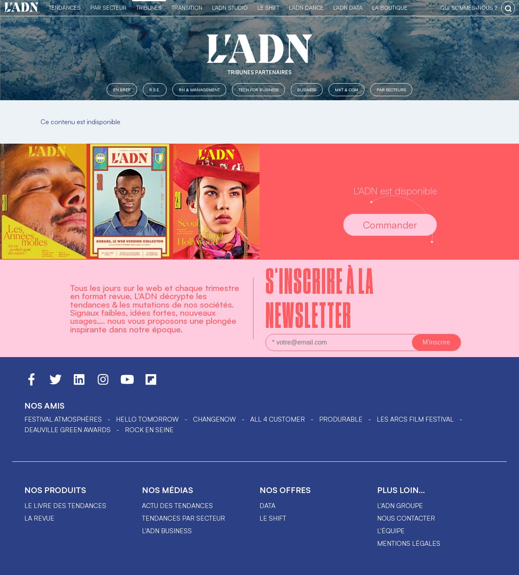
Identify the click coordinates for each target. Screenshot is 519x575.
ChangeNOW (214, 419)
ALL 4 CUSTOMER (277, 419)
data (267, 506)
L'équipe (391, 531)
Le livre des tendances (65, 506)
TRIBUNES (149, 7)
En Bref (122, 89)
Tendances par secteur (183, 518)
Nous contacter (406, 518)
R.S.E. (154, 89)
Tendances (65, 7)
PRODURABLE (340, 419)
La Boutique (389, 7)
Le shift (273, 518)
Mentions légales (408, 543)
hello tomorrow (147, 419)
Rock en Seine (149, 430)
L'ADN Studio (230, 7)
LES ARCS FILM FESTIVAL (415, 419)
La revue (39, 518)
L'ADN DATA (347, 7)
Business (306, 89)
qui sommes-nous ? (468, 7)
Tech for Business (258, 89)
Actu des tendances (177, 506)
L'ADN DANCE (306, 7)
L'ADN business (167, 531)
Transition (187, 7)
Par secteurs (391, 89)
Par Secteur (108, 7)
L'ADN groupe (400, 506)
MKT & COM (346, 89)
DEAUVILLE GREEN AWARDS (67, 430)
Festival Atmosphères (63, 419)
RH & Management (199, 89)
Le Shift (268, 7)
